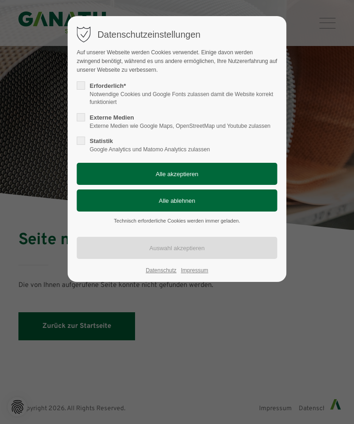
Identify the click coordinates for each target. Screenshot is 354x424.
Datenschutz (161, 270)
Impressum (194, 270)
